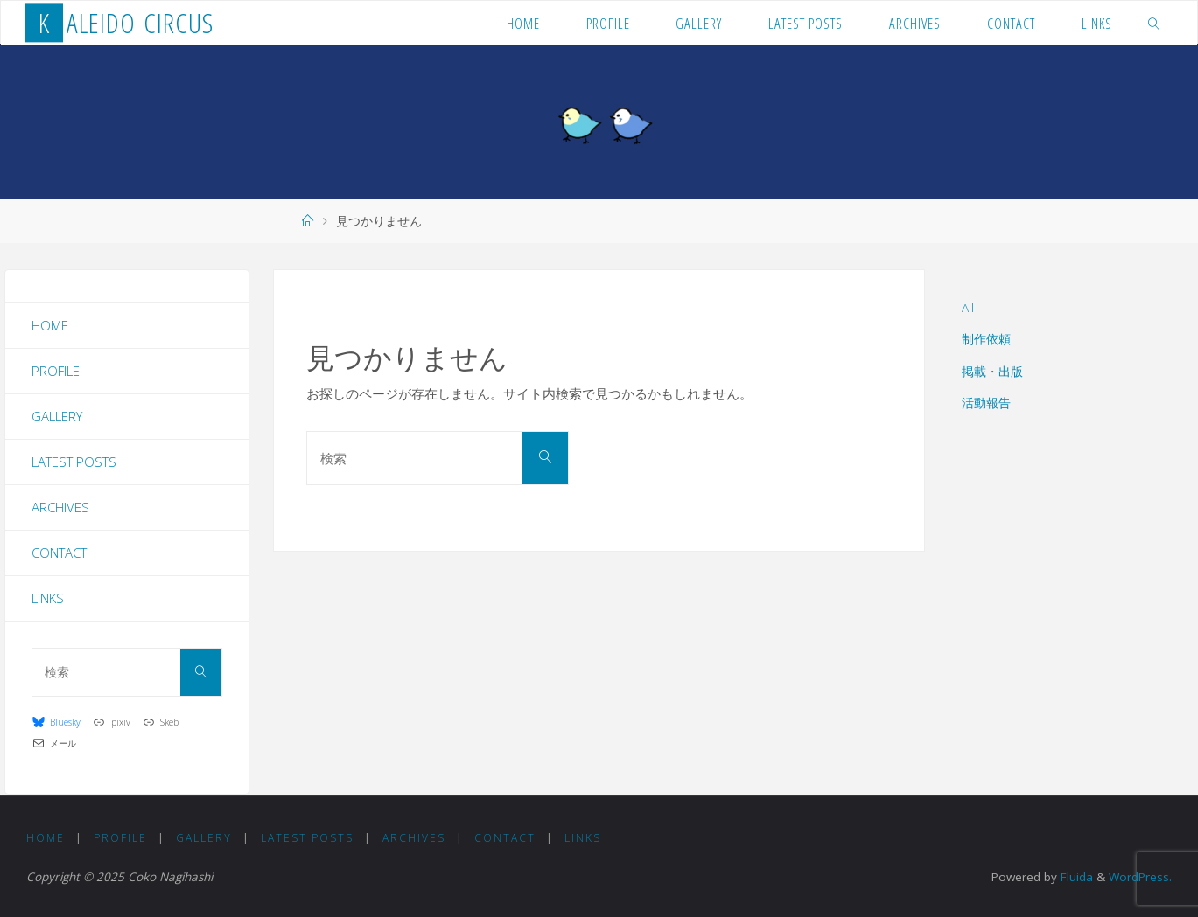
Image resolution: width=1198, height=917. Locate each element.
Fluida (1075, 877)
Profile (56, 370)
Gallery (57, 416)
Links (48, 598)
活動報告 (986, 403)
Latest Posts (74, 461)
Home (50, 325)
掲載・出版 (992, 371)
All (968, 308)
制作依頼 (986, 339)
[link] (1154, 23)
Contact (59, 552)
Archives (60, 507)
